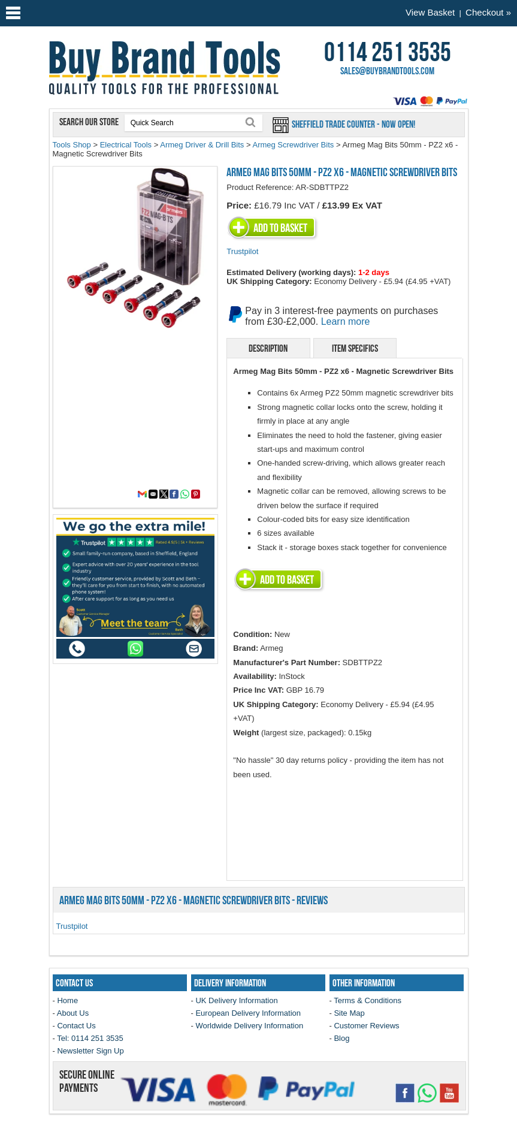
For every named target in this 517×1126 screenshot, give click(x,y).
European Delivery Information (248, 1013)
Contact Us (76, 1025)
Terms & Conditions (367, 1000)
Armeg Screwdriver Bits (293, 144)
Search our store (89, 121)
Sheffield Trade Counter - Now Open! (352, 124)
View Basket (430, 12)
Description (268, 348)
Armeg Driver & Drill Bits (202, 144)
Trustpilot (242, 251)
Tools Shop (72, 144)
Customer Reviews (366, 1025)
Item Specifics (355, 348)
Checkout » (488, 12)
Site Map (349, 1013)
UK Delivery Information (236, 1000)
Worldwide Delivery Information (249, 1025)
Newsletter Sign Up (90, 1050)
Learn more (345, 321)
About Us (73, 1013)
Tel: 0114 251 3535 (90, 1038)
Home (67, 1000)
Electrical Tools (126, 144)
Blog (341, 1038)
